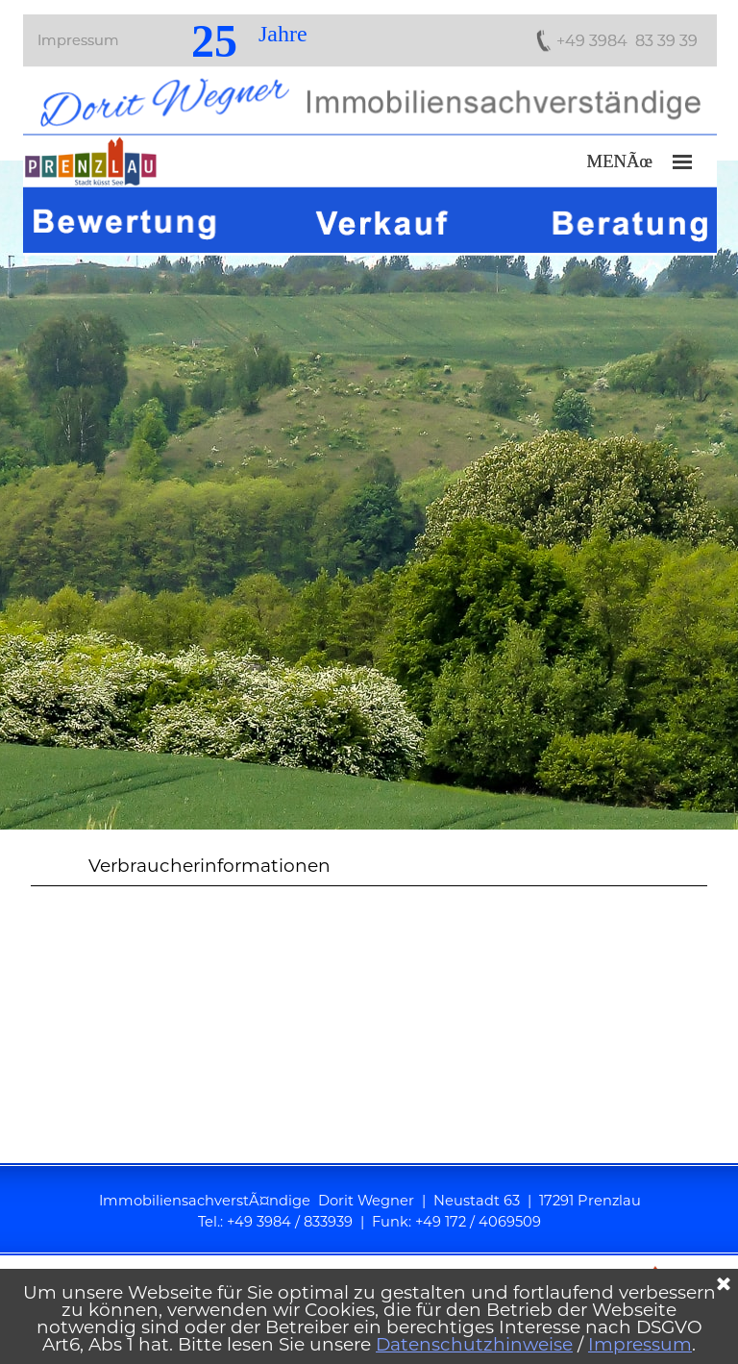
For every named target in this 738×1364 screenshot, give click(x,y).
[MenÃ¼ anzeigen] (682, 162)
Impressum (78, 40)
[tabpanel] (369, 495)
